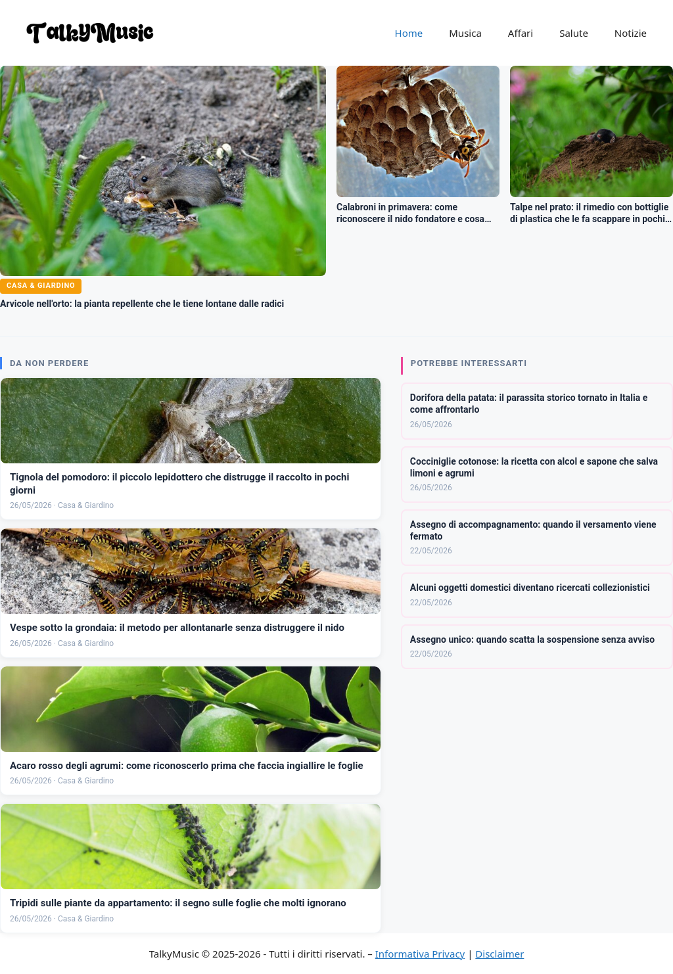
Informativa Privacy (420, 953)
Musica (465, 32)
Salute (573, 32)
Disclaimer (499, 953)
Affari (520, 32)
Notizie (631, 32)
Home (409, 32)
